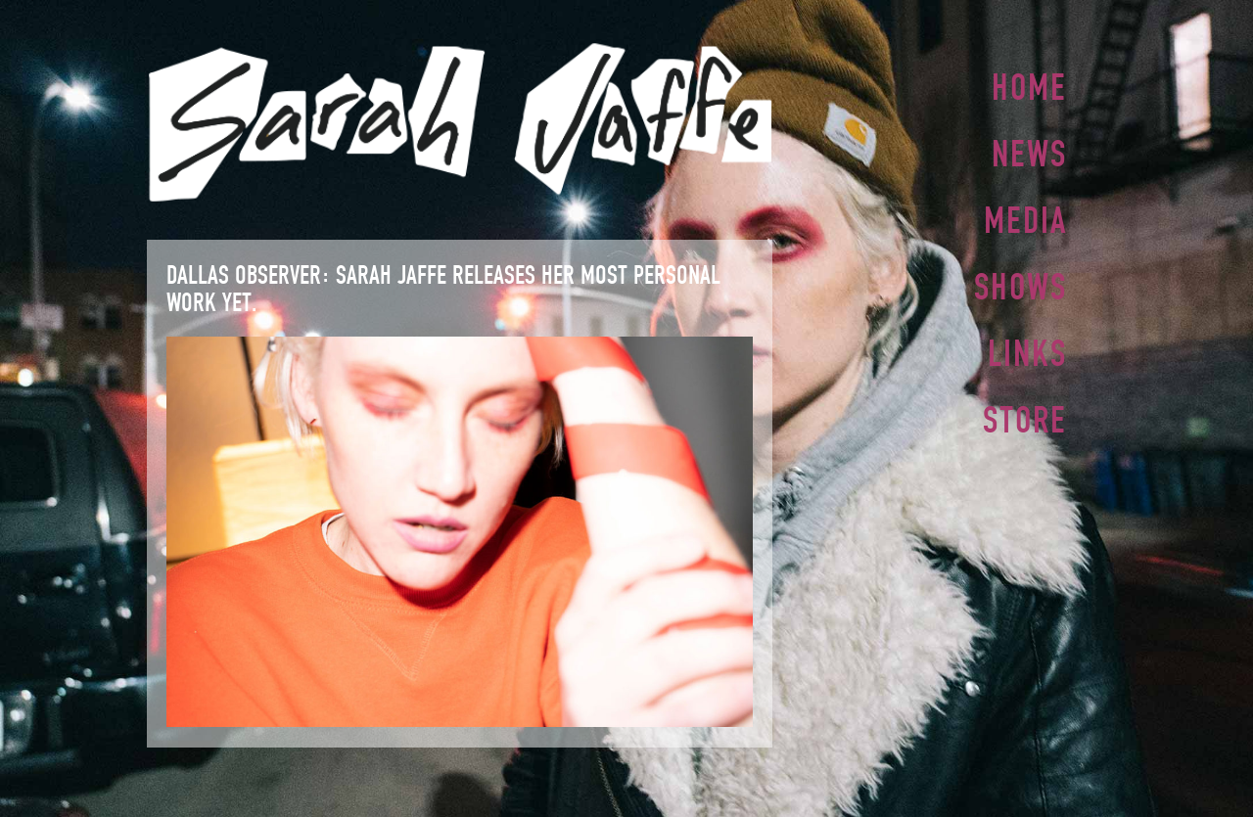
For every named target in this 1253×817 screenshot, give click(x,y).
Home (1029, 87)
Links (1027, 345)
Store (1025, 409)
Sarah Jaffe (459, 122)
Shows (1020, 280)
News (1029, 151)
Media (1025, 216)
